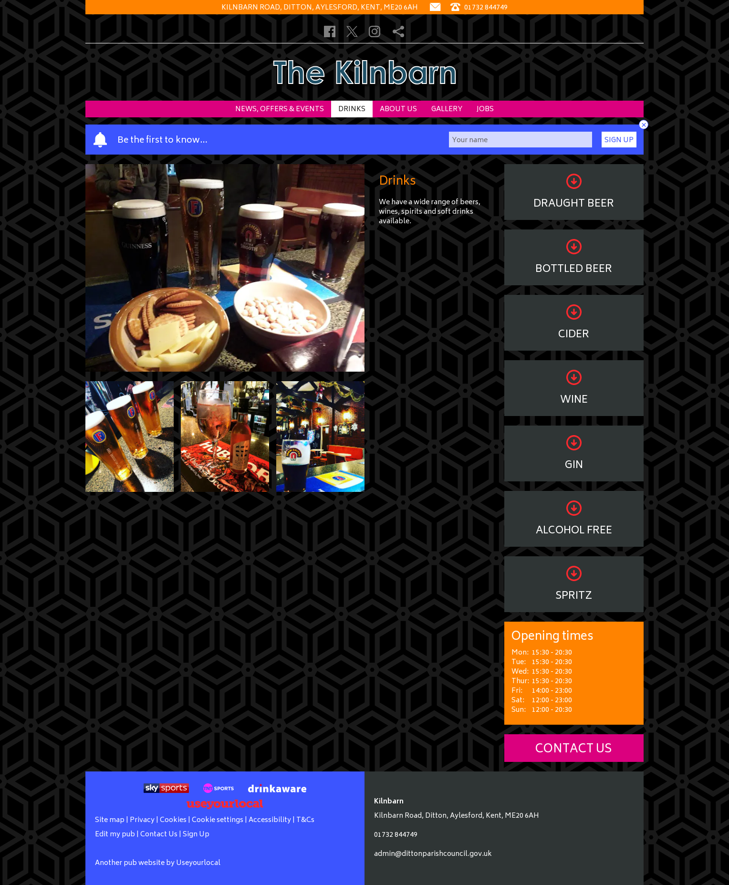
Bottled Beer (573, 259)
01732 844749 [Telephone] (479, 8)
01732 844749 (395, 835)
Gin (574, 455)
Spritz (574, 585)
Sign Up (619, 140)
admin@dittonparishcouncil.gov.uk (433, 854)
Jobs (485, 109)
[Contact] (435, 8)
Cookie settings (217, 820)
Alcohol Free (574, 520)
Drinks (351, 109)
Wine (574, 389)
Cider (573, 324)
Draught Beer (573, 193)
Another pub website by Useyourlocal (157, 863)
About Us (398, 109)
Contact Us (573, 749)
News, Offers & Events (279, 109)
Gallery (446, 109)
